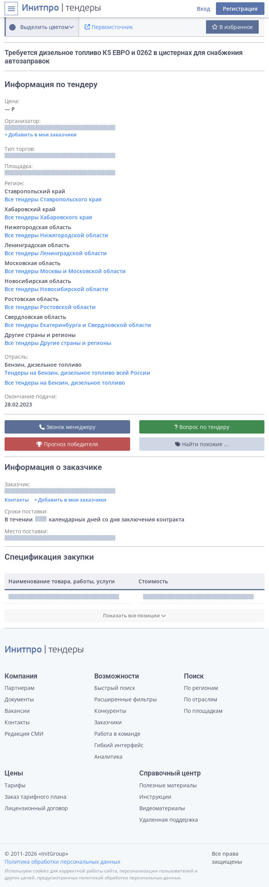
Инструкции (155, 796)
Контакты (17, 499)
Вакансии (17, 710)
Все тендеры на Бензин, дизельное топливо (65, 382)
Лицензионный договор (36, 808)
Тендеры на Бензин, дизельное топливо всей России (77, 372)
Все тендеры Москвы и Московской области (65, 271)
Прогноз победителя (67, 444)
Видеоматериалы (162, 808)
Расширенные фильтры (125, 699)
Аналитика (108, 756)
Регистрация (240, 8)
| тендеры (61, 8)
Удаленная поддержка (168, 819)
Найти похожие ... (202, 444)
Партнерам (19, 687)
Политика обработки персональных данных (62, 861)
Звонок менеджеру (67, 427)
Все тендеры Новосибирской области (56, 289)
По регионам (201, 687)
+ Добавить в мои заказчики (70, 499)
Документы (19, 699)
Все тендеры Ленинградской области (56, 253)
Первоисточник (109, 27)
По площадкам (203, 710)
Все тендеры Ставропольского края (53, 199)
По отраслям (200, 699)
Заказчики (108, 722)
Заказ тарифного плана (35, 796)
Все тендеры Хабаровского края (48, 217)
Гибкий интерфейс (118, 745)
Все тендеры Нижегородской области (56, 235)
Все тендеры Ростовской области (50, 307)
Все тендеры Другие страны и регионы (58, 342)
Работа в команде (117, 733)
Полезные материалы (168, 785)
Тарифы (15, 785)
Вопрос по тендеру (201, 427)
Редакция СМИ (24, 733)
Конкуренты (110, 710)
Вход (203, 8)
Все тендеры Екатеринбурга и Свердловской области (78, 325)
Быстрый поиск (114, 687)
